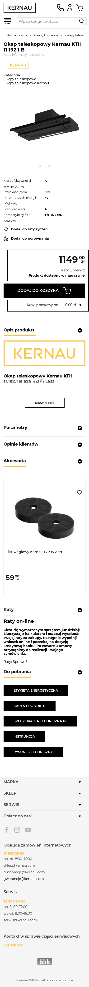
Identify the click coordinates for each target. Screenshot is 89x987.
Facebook (6, 830)
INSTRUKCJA (24, 736)
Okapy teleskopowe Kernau (26, 83)
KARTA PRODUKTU (30, 706)
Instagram (17, 830)
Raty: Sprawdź (73, 270)
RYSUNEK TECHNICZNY (33, 752)
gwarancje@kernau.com (24, 879)
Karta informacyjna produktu (24, 54)
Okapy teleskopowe (20, 79)
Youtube (28, 830)
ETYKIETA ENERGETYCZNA (36, 690)
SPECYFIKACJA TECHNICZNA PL (40, 721)
